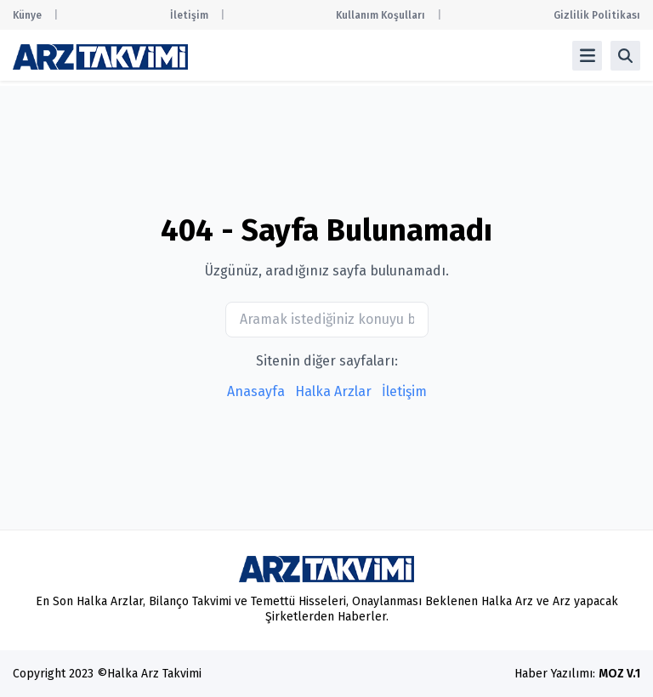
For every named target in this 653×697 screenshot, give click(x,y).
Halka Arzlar (333, 391)
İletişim (189, 15)
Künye (27, 15)
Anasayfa (256, 391)
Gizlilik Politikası (597, 15)
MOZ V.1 (619, 673)
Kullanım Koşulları (380, 15)
